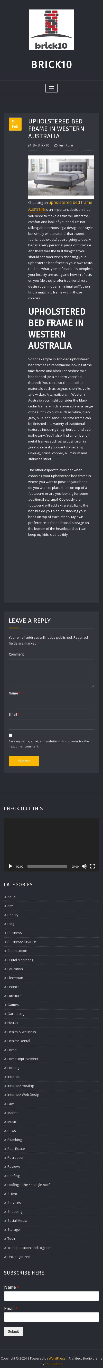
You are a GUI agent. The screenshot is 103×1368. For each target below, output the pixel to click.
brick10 (41, 145)
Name (11, 1348)
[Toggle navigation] (51, 88)
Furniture (66, 145)
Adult (11, 1263)
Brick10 (51, 65)
